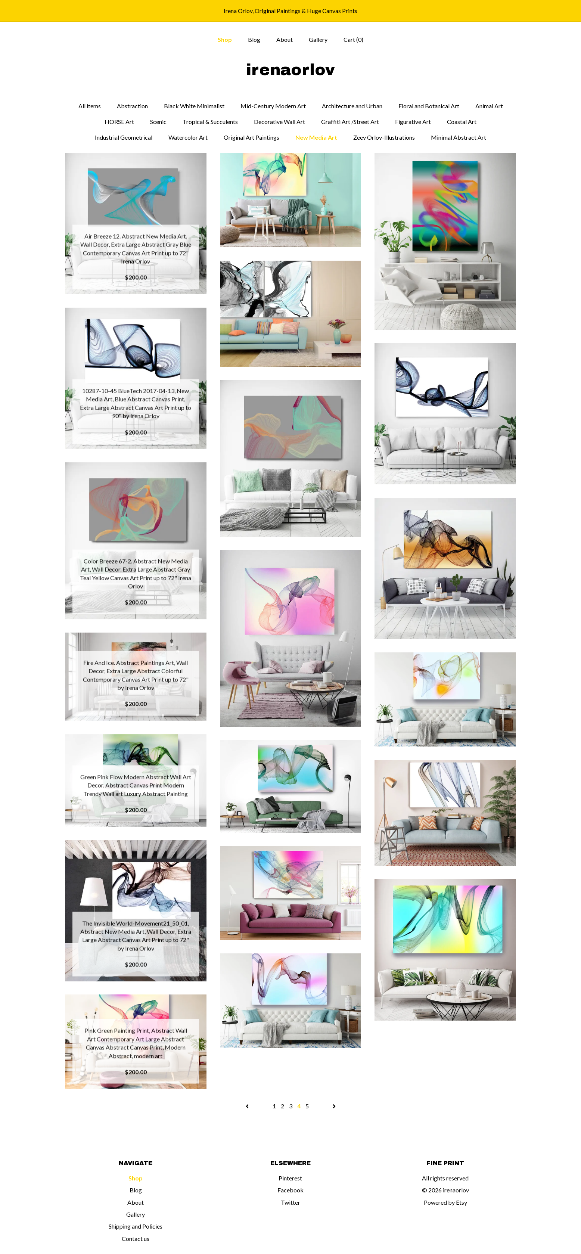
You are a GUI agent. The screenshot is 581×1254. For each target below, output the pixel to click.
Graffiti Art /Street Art (350, 121)
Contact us (135, 1238)
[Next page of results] (334, 1105)
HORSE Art (119, 121)
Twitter (290, 1202)
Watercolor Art (188, 137)
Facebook (290, 1190)
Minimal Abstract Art (458, 137)
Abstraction (132, 105)
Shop (225, 39)
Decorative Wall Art (279, 121)
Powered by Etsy (445, 1202)
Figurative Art (413, 121)
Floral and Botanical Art (428, 105)
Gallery (318, 39)
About (284, 39)
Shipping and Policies (135, 1226)
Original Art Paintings (251, 137)
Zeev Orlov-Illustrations (384, 137)
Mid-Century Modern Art (273, 105)
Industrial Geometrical (123, 137)
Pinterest (290, 1178)
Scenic (158, 121)
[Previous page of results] (247, 1105)
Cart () (353, 39)
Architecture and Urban (352, 105)
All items (89, 105)
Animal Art (489, 105)
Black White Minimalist (194, 105)
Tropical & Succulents (210, 121)
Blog (254, 39)
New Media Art (316, 137)
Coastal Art (461, 121)
